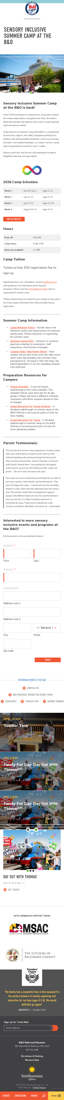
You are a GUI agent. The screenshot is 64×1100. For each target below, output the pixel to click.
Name (9, 546)
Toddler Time (31, 701)
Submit (48, 659)
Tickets (6, 1095)
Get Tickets (13, 889)
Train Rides (10, 701)
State (37, 635)
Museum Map (32, 1060)
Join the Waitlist (14, 219)
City (5, 635)
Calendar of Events (32, 18)
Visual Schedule (19, 386)
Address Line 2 (12, 619)
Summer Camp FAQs (22, 341)
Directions (20, 1095)
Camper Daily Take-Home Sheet (28, 351)
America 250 (33, 688)
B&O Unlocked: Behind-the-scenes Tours (33, 694)
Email (9, 570)
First (6, 561)
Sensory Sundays (55, 701)
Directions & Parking (32, 1056)
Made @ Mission (39, 1087)
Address (11, 588)
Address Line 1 (12, 603)
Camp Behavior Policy (38, 289)
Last (36, 561)
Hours (34, 1095)
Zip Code (8, 651)
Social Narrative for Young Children (30, 406)
